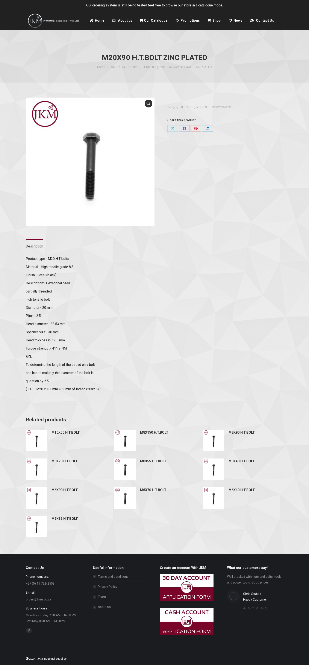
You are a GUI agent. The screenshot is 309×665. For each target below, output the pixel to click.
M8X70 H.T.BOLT (65, 461)
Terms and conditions (113, 577)
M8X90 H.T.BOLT (242, 432)
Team (102, 597)
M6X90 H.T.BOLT (65, 490)
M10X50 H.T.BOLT (66, 432)
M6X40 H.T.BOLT (242, 490)
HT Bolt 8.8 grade (190, 107)
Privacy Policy (107, 587)
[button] (148, 103)
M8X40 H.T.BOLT (242, 461)
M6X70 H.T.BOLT (153, 490)
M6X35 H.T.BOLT (65, 519)
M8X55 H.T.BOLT (153, 461)
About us (104, 607)
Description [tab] (34, 246)
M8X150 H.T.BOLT (154, 432)
